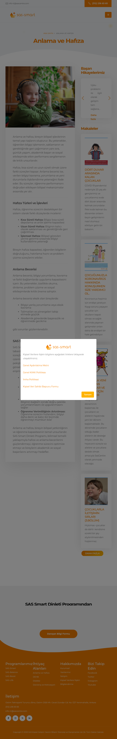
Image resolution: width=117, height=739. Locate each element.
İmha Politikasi (31, 379)
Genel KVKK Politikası (34, 372)
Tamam (88, 394)
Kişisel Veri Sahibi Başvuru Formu (40, 386)
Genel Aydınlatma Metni (36, 365)
